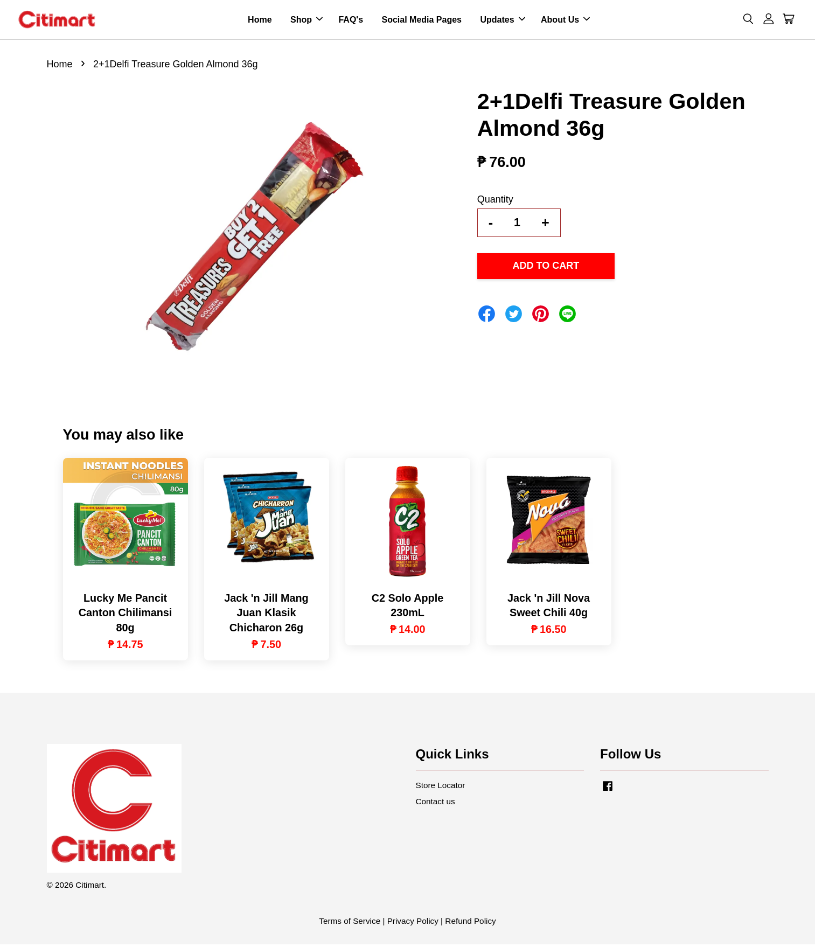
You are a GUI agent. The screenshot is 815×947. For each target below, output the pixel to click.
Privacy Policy (412, 923)
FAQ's (350, 20)
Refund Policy (470, 923)
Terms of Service (349, 923)
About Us (565, 20)
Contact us (435, 803)
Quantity (495, 201)
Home (259, 20)
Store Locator (440, 787)
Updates (502, 20)
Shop (306, 20)
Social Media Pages (421, 20)
